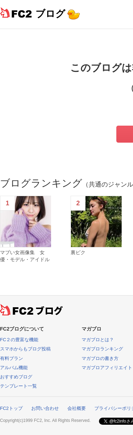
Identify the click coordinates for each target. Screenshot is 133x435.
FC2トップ (11, 408)
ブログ (50, 13)
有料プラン (11, 358)
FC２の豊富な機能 (19, 339)
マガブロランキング (102, 348)
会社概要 (76, 408)
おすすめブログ (16, 376)
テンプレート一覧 (18, 386)
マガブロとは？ (98, 339)
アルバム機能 (14, 367)
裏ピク (78, 252)
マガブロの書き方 (100, 358)
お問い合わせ (45, 408)
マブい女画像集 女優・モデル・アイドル (25, 256)
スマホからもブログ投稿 (25, 348)
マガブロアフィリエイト (107, 367)
